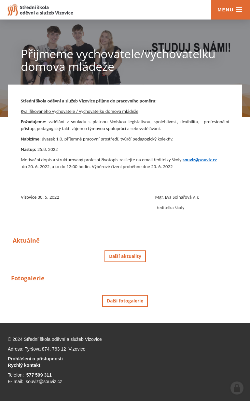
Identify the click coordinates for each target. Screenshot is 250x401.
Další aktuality (125, 256)
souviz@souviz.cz (200, 160)
